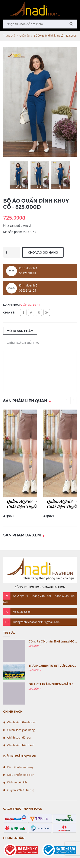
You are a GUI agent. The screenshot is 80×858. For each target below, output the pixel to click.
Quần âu (24, 35)
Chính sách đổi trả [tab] (23, 342)
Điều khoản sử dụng (20, 767)
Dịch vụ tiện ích (17, 782)
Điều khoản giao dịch (20, 775)
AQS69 (8, 516)
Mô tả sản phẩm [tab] (20, 331)
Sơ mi (36, 304)
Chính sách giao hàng (21, 730)
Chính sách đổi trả (19, 737)
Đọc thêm (35, 646)
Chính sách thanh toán (21, 722)
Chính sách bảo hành (20, 745)
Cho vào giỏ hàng (43, 252)
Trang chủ (9, 35)
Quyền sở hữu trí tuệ (20, 790)
